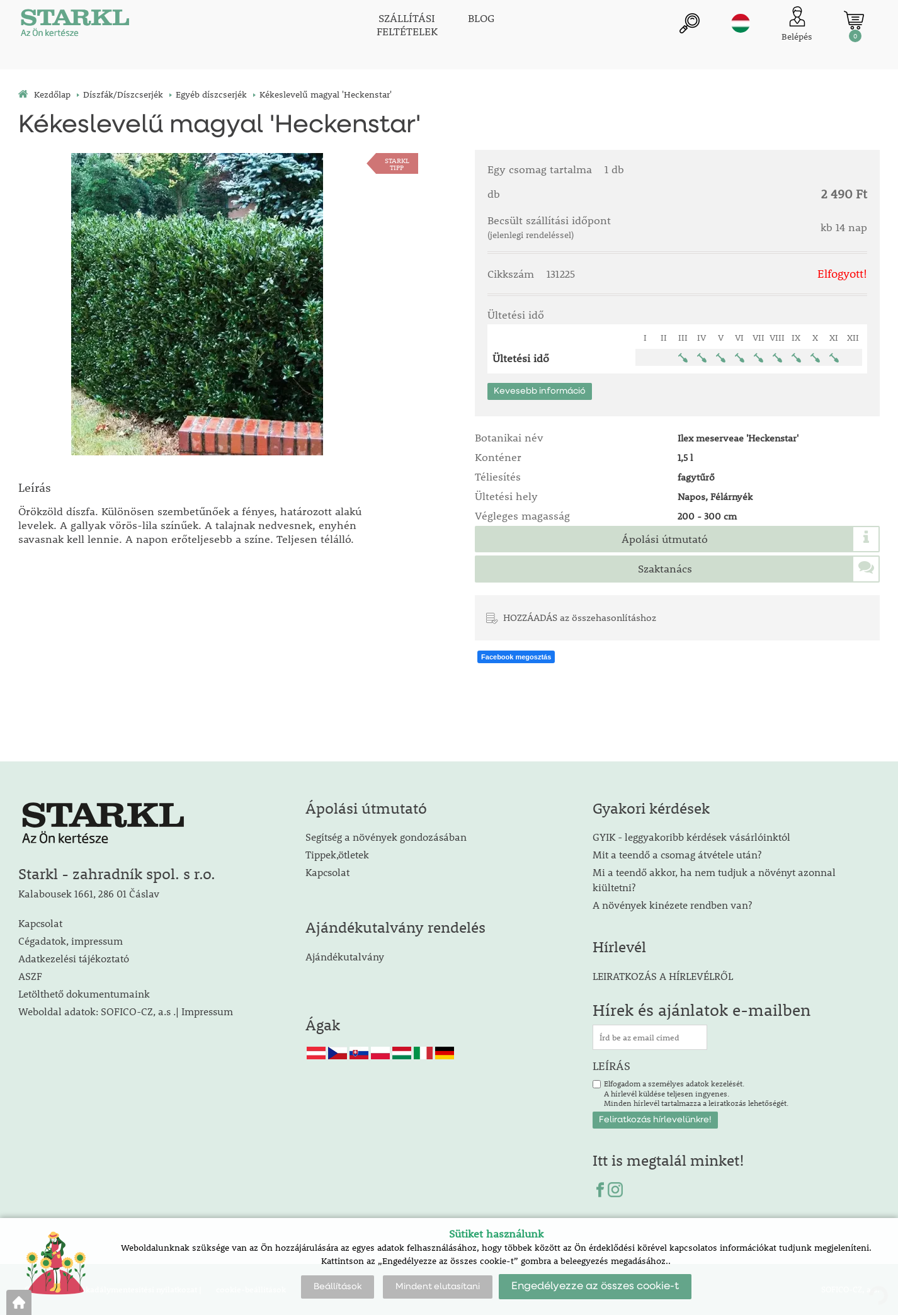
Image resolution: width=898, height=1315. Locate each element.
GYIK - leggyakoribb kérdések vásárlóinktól (691, 836)
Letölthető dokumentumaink (84, 993)
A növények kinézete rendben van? (672, 904)
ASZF (30, 975)
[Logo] (75, 25)
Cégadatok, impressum (70, 940)
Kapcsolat (40, 923)
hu (740, 23)
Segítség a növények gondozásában (386, 836)
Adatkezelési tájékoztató (73, 958)
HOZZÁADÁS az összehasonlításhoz (579, 617)
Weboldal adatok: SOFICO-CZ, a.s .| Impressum (125, 1011)
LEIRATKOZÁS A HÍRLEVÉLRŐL (663, 975)
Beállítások (337, 1286)
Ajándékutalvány (344, 956)
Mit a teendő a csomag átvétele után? (677, 854)
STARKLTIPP (397, 164)
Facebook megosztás (516, 657)
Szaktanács (665, 569)
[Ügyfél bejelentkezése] (796, 24)
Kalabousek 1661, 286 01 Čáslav (88, 893)
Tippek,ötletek (337, 854)
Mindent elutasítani (437, 1286)
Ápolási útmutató (665, 539)
